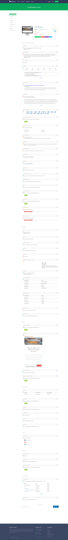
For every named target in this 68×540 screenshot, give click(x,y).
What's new (49, 533)
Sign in (26, 121)
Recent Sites (28, 1)
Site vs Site (22, 1)
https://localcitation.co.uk (27, 485)
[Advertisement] (40, 18)
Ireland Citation (26, 488)
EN (49, 1)
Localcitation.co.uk (38, 26)
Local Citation (26, 491)
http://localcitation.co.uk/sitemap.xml (29, 157)
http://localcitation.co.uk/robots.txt (28, 164)
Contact (32, 1)
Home (19, 1)
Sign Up (57, 1)
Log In (53, 1)
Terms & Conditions (50, 534)
